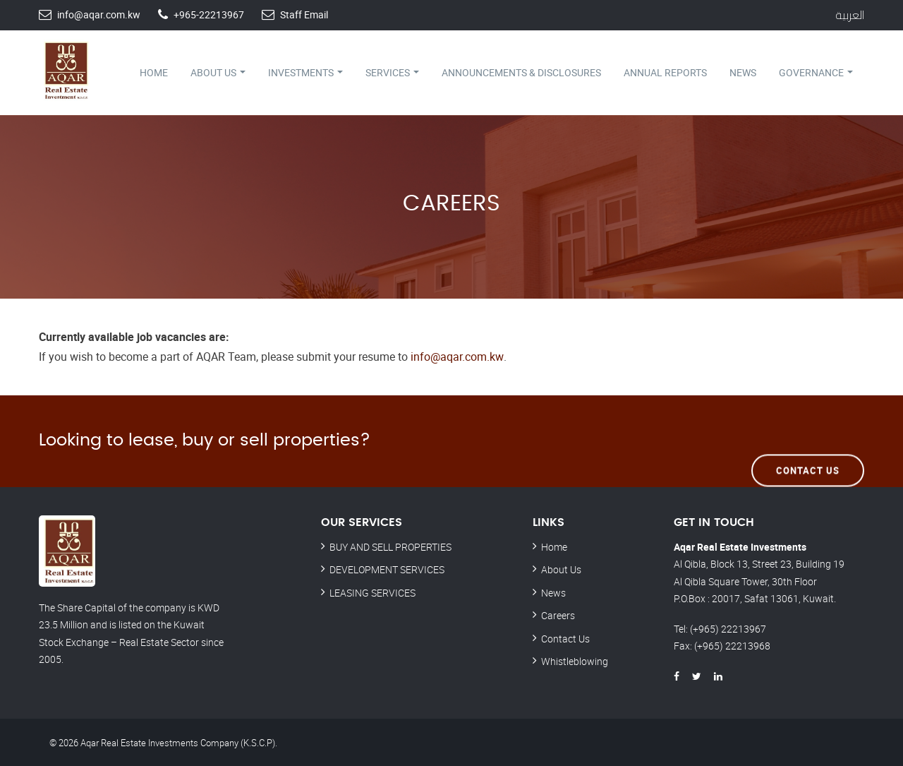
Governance (816, 72)
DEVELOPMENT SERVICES (386, 568)
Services (392, 72)
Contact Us (808, 439)
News (742, 72)
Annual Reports (665, 72)
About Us (218, 72)
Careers (558, 614)
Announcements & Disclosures (521, 72)
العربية (849, 14)
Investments (305, 72)
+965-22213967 (209, 14)
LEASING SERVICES (372, 592)
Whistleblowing (574, 660)
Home (154, 72)
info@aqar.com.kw (98, 14)
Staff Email (304, 14)
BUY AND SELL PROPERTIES (390, 546)
